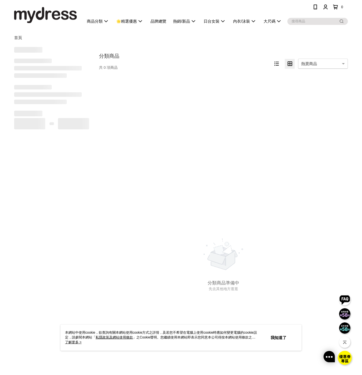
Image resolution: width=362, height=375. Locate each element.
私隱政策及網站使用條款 (114, 337)
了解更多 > (73, 342)
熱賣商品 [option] (309, 63)
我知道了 (278, 337)
